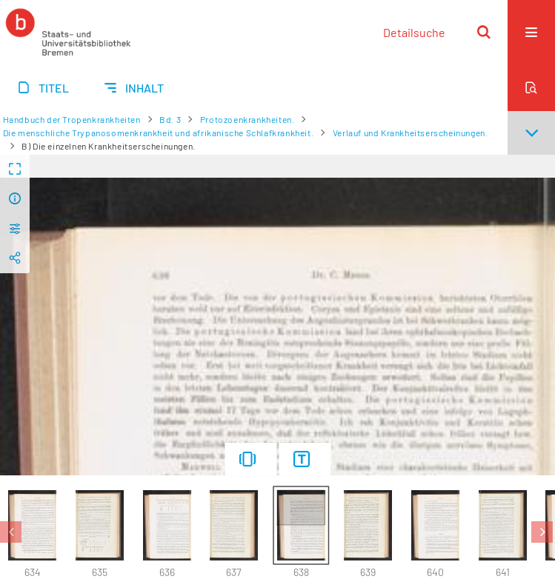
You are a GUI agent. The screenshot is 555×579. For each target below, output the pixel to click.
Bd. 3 (170, 119)
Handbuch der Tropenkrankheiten (72, 119)
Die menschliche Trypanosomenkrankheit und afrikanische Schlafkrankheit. (158, 132)
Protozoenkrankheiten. (247, 119)
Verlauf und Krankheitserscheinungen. (410, 132)
